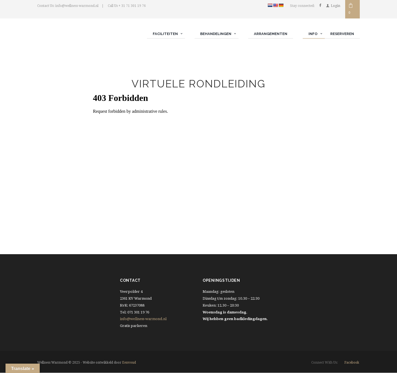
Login (335, 6)
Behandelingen (215, 34)
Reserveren (342, 34)
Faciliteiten (165, 34)
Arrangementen (270, 34)
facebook (351, 362)
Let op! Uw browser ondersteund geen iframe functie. (199, 160)
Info (312, 34)
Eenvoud (129, 363)
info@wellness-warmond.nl (143, 319)
